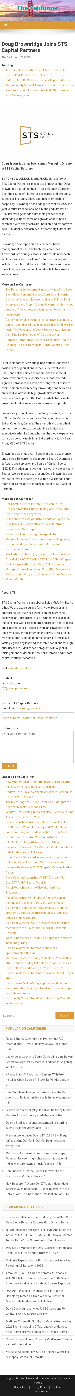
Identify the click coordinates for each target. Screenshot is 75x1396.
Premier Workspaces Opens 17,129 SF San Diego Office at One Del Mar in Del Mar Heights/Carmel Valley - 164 (36, 1140)
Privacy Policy (39, 1387)
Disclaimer (28, 718)
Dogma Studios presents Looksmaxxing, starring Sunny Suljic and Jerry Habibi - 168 (36, 1125)
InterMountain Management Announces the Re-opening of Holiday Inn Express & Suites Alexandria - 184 (38, 1097)
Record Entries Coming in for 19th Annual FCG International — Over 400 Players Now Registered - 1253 (37, 1044)
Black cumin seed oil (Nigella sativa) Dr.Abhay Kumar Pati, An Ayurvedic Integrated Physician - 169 (39, 1112)
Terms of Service (39, 1391)
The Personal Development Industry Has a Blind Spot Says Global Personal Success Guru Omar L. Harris (39, 1220)
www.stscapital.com (20, 668)
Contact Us (20, 1387)
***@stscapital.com (14, 688)
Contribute (57, 1387)
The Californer (37, 8)
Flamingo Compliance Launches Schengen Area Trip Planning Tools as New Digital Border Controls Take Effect (38, 344)
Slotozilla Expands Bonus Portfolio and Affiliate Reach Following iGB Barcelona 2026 (40, 1263)
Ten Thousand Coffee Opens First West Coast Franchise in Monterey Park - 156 (35, 1173)
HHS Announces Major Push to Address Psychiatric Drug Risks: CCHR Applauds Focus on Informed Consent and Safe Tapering (38, 524)
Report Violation (47, 718)
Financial (34, 708)
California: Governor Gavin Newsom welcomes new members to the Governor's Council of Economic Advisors (38, 927)
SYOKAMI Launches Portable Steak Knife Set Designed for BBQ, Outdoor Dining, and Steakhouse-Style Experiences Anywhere (38, 509)
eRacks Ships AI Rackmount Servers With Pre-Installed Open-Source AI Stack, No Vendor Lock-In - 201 (38, 1079)
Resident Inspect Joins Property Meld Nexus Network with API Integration (39, 1342)
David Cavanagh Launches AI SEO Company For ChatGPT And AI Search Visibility (36, 1311)
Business (22, 708)
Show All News (11, 718)
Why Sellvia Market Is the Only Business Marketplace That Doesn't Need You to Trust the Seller (39, 1250)
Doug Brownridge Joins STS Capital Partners (34, 47)
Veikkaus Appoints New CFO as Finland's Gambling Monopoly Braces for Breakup (37, 1354)
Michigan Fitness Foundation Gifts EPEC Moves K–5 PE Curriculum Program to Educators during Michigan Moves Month (39, 574)
